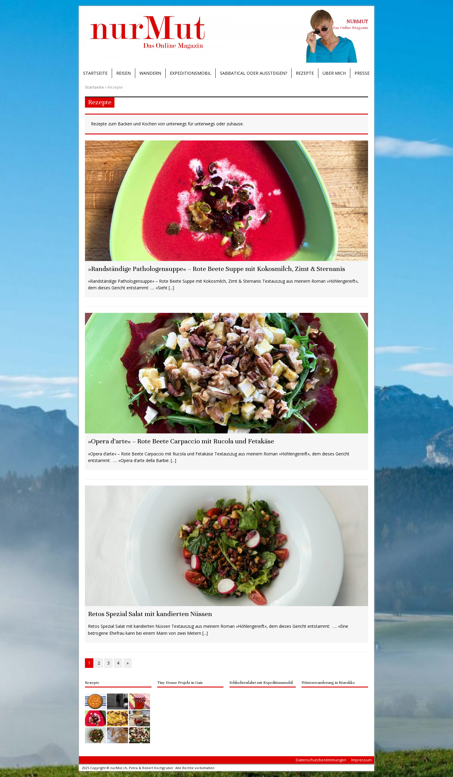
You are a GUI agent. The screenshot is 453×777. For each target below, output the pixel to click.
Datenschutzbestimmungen (321, 760)
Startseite (95, 73)
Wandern (150, 73)
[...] (171, 288)
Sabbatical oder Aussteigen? (253, 73)
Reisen (123, 73)
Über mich (334, 73)
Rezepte (305, 73)
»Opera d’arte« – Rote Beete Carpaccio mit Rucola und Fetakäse (181, 441)
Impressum (361, 760)
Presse (362, 73)
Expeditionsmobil (190, 73)
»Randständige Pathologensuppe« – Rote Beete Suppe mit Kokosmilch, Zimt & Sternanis (216, 269)
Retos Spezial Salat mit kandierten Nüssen (150, 614)
